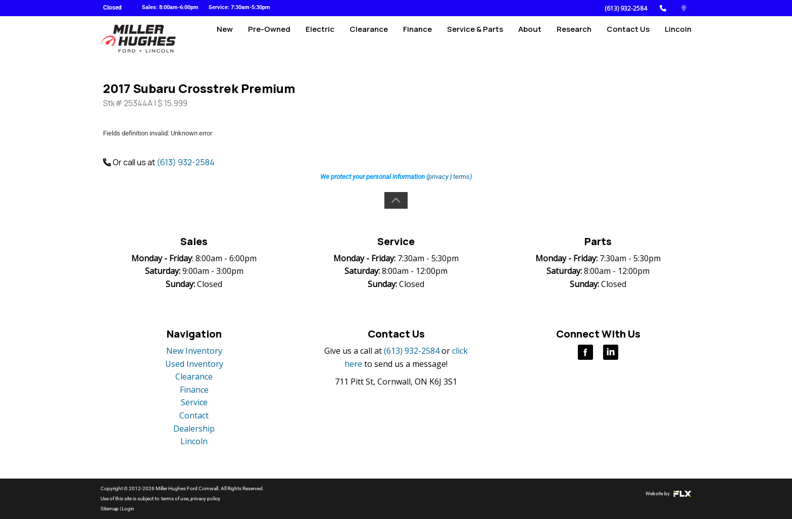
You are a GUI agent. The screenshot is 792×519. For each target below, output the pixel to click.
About (529, 38)
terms (461, 176)
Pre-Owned (269, 38)
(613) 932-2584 (626, 8)
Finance (417, 38)
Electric (320, 38)
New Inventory (194, 350)
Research (574, 38)
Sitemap (110, 508)
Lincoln (678, 38)
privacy (438, 176)
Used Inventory (194, 363)
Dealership (194, 428)
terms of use (174, 498)
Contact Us (628, 38)
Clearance (369, 38)
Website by (668, 493)
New (225, 38)
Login (128, 508)
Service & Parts (475, 38)
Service (194, 402)
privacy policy (205, 498)
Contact (194, 415)
